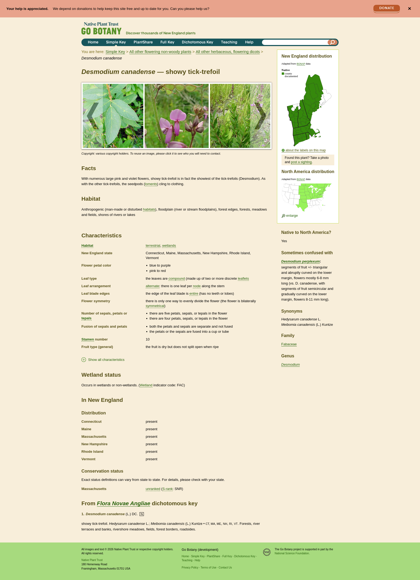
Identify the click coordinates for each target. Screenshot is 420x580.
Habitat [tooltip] (87, 246)
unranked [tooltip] (153, 489)
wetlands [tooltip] (169, 246)
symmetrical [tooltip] (155, 306)
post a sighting (301, 162)
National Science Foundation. (292, 553)
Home (93, 42)
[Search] (333, 42)
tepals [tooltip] (86, 318)
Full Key (167, 42)
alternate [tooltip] (152, 286)
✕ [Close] (409, 8)
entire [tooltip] (193, 293)
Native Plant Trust (92, 560)
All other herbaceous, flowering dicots (228, 52)
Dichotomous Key (197, 42)
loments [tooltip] (151, 184)
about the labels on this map (306, 150)
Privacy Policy (190, 567)
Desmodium (290, 364)
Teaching (229, 42)
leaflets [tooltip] (243, 278)
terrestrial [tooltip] (153, 246)
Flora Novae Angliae (123, 503)
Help (249, 42)
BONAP (301, 63)
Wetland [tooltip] (146, 385)
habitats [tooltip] (149, 209)
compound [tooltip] (176, 278)
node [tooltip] (197, 286)
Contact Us (225, 567)
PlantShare (143, 42)
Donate (386, 8)
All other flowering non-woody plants (160, 52)
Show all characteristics (106, 360)
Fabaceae (289, 344)
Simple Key (116, 42)
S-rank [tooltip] (167, 489)
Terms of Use (208, 567)
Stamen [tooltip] (87, 339)
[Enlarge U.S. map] (308, 199)
